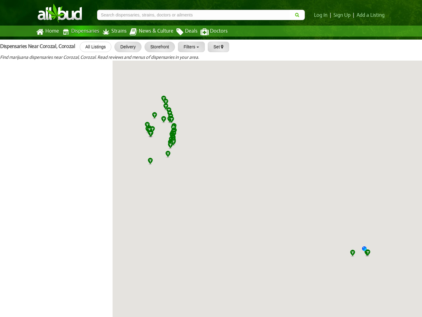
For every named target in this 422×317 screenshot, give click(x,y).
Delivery (125, 46)
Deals (182, 32)
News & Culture (148, 32)
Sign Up (342, 15)
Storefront (157, 46)
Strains (112, 32)
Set (216, 46)
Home (47, 32)
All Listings (92, 46)
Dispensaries (79, 32)
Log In (322, 15)
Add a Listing (371, 15)
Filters (188, 46)
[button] (366, 250)
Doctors (209, 32)
